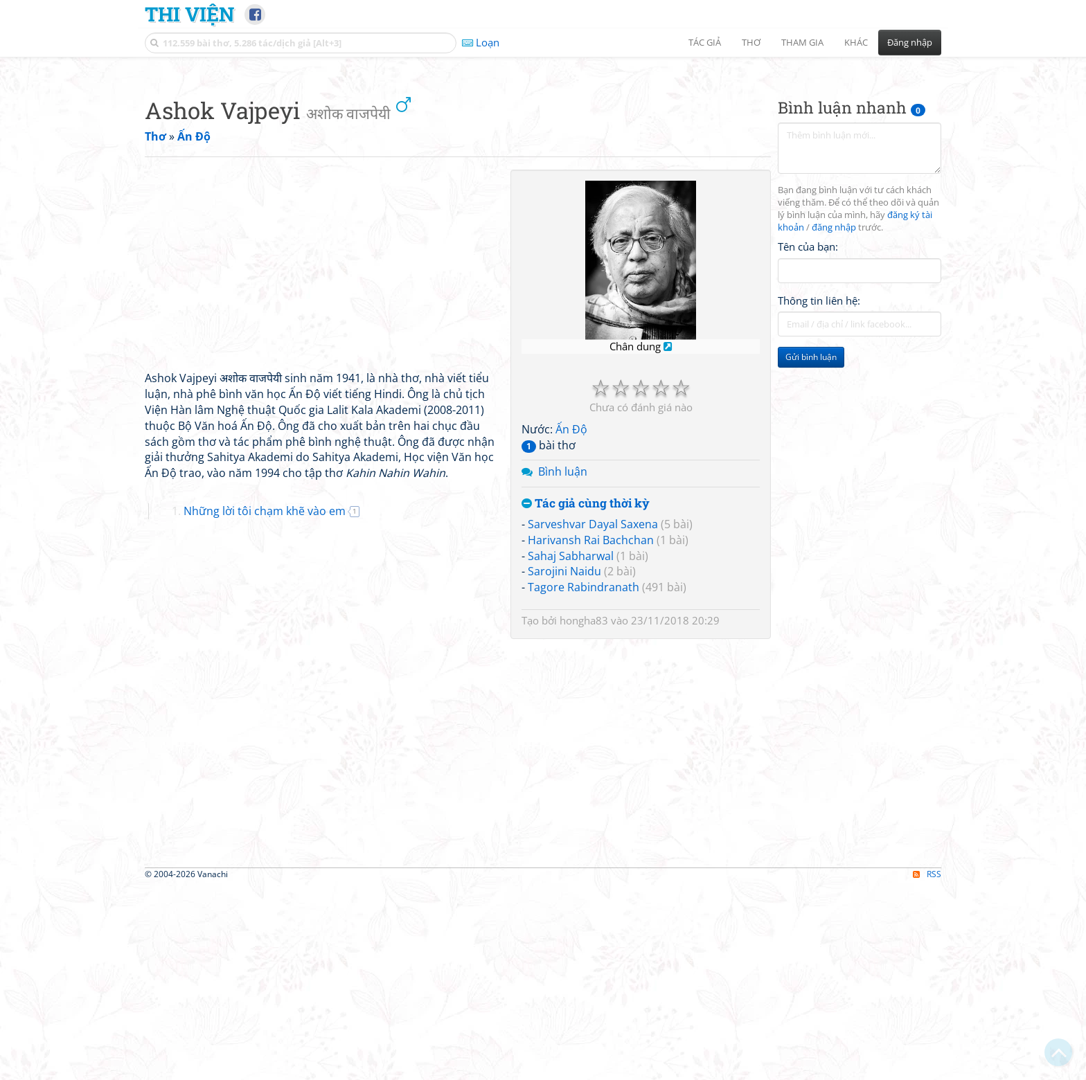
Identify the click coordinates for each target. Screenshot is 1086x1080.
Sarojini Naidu (564, 765)
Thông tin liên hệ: (819, 494)
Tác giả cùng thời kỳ (586, 697)
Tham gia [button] (802, 42)
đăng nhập (834, 421)
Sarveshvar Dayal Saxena (593, 718)
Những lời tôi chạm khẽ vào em (265, 704)
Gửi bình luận (811, 551)
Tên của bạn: (808, 440)
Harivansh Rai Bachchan (591, 733)
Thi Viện (189, 14)
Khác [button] (856, 42)
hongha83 (584, 814)
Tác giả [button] (704, 42)
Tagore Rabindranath (583, 781)
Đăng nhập (909, 42)
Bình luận (562, 665)
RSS (927, 1068)
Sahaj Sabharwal (571, 749)
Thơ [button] (751, 42)
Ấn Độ (571, 623)
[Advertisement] (543, 163)
